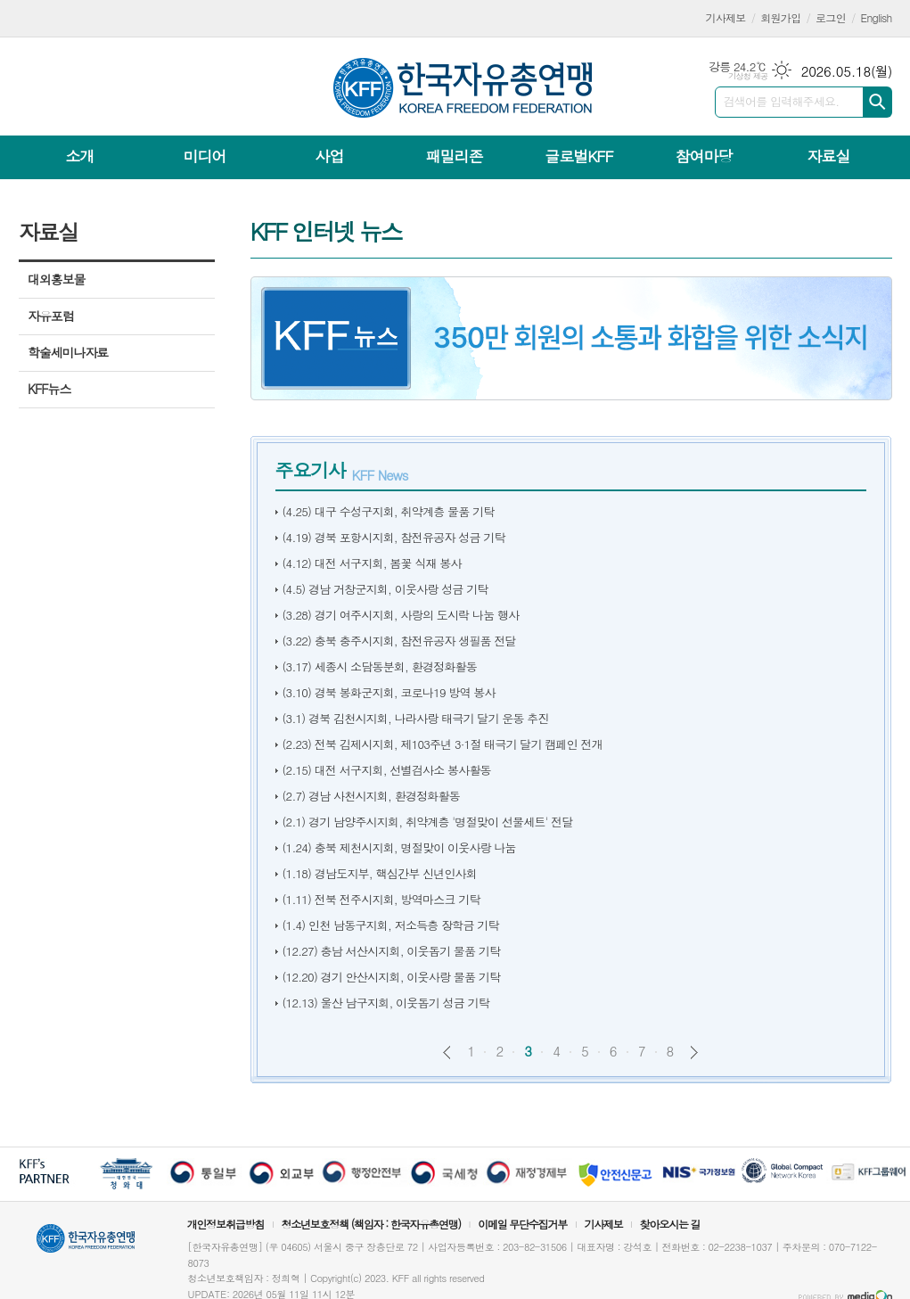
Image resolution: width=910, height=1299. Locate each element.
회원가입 (780, 17)
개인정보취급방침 (225, 1223)
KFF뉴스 (49, 389)
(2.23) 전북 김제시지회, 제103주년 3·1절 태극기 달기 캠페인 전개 (443, 744)
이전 (447, 1052)
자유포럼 (51, 316)
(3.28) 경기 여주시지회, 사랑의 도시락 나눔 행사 (401, 614)
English (876, 17)
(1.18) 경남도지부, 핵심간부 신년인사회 (380, 873)
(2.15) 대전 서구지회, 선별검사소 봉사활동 (387, 769)
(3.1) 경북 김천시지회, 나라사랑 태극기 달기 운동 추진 (416, 718)
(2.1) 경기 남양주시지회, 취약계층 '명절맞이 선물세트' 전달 (428, 821)
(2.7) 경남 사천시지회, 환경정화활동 (372, 795)
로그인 (831, 17)
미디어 (205, 156)
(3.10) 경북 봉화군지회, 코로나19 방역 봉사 (389, 692)
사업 (329, 156)
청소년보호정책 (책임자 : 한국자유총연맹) (371, 1223)
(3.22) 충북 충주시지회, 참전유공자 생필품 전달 (399, 640)
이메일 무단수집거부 (522, 1223)
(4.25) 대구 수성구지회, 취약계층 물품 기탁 (389, 511)
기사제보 (726, 17)
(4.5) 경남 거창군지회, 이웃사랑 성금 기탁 (385, 588)
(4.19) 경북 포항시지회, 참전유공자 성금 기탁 (394, 537)
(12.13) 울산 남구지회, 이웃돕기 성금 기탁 (386, 1002)
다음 (694, 1052)
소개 (80, 156)
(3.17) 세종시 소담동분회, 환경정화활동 (380, 666)
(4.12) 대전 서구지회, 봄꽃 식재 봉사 (372, 563)
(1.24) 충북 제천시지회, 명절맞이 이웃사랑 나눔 (399, 847)
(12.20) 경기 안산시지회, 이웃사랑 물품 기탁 (392, 976)
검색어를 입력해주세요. (782, 101)
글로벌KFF (578, 156)
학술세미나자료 (68, 352)
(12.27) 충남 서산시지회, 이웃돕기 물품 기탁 (392, 950)
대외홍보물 (56, 279)
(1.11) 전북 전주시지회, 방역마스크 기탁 (381, 899)
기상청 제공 (748, 76)
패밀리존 (453, 156)
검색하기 (877, 102)
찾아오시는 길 (670, 1223)
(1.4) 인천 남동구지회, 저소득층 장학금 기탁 (391, 925)
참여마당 (703, 156)
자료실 (828, 156)
